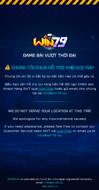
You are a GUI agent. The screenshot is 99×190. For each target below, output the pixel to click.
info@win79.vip (53, 182)
